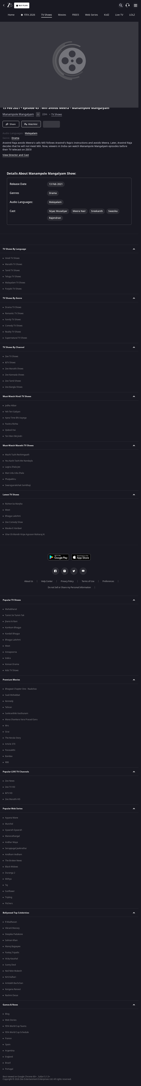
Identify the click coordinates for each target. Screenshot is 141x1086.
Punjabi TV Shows (13, 288)
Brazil (8, 1062)
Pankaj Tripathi (12, 952)
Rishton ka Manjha (13, 503)
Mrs (7, 725)
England (9, 1056)
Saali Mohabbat (12, 695)
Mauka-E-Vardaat (13, 528)
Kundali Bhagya (12, 633)
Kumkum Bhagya (13, 627)
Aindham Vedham (13, 854)
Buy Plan (22, 5)
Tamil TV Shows (12, 270)
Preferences (108, 581)
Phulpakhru (10, 479)
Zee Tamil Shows (13, 380)
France (8, 1038)
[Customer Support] (127, 5)
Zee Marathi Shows (14, 368)
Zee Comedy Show (14, 522)
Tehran (8, 707)
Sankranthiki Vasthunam (16, 713)
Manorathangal (12, 836)
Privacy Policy (67, 581)
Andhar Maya (11, 842)
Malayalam (31, 133)
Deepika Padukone (14, 934)
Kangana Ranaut (13, 989)
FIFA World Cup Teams (15, 1026)
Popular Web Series (12, 809)
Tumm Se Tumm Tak (14, 615)
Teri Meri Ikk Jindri (13, 436)
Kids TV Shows (12, 670)
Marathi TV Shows (13, 264)
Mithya (8, 878)
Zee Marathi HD (12, 799)
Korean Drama (12, 664)
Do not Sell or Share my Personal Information (69, 587)
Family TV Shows (13, 319)
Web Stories (11, 1020)
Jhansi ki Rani (11, 621)
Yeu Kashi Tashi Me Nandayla (19, 460)
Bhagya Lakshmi (13, 516)
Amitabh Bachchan (14, 983)
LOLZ (127, 15)
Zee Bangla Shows (13, 387)
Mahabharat (11, 609)
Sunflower (10, 891)
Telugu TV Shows (13, 276)
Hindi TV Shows (12, 258)
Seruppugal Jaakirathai (16, 848)
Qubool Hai (10, 430)
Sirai (7, 731)
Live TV (114, 15)
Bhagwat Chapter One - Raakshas (21, 688)
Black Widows (11, 866)
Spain (7, 1044)
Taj (6, 885)
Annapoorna (11, 652)
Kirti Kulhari (10, 977)
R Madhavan (11, 921)
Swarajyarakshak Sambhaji (18, 485)
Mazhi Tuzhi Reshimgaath (17, 454)
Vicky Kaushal (11, 958)
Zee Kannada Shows (14, 374)
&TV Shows (10, 362)
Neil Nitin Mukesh (13, 970)
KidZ (101, 15)
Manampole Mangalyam (18, 114)
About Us (28, 581)
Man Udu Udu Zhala (14, 473)
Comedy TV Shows (13, 325)
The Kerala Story (13, 737)
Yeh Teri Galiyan (12, 411)
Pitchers (9, 903)
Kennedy (9, 701)
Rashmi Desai (11, 995)
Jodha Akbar (11, 405)
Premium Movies (11, 680)
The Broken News (13, 860)
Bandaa (8, 756)
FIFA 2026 (23, 15)
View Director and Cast (16, 155)
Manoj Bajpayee (12, 946)
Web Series (86, 15)
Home (6, 15)
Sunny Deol (10, 964)
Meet (7, 509)
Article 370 (10, 744)
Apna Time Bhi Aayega (16, 417)
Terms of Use (88, 581)
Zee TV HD (10, 787)
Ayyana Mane (11, 817)
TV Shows (41, 15)
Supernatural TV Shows (16, 337)
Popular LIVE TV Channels (16, 772)
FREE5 (70, 15)
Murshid (9, 823)
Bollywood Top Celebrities (16, 913)
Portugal (9, 1069)
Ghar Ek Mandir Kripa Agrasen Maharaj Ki (25, 534)
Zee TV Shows (11, 356)
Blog (7, 1013)
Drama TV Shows (13, 307)
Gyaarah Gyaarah (13, 830)
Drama (15, 138)
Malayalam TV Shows (15, 282)
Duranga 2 (10, 872)
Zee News (9, 780)
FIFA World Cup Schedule (17, 1032)
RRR (7, 762)
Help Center (47, 581)
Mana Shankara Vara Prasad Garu (21, 719)
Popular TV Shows (12, 600)
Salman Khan (11, 940)
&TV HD (8, 793)
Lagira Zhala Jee (12, 466)
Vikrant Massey (12, 928)
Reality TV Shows (13, 331)
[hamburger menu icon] (135, 5)
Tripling (8, 897)
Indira (8, 658)
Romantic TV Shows (14, 313)
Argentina (9, 1050)
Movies (57, 15)
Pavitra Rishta (11, 423)
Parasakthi (10, 750)
